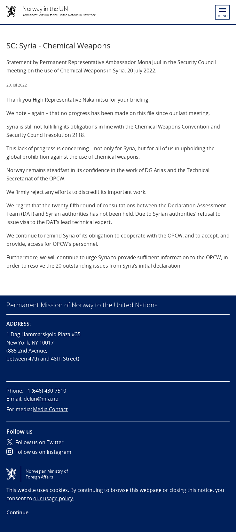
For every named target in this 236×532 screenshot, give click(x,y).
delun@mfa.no (41, 398)
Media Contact (50, 409)
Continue (17, 512)
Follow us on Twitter (35, 442)
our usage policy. (53, 498)
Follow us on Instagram (38, 451)
